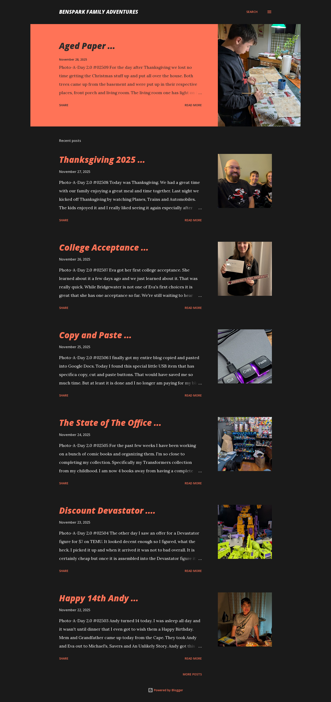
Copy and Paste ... (95, 335)
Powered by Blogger (165, 690)
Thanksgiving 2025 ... (102, 159)
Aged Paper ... (87, 46)
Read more (193, 105)
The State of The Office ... (110, 422)
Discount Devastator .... (107, 510)
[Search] (252, 11)
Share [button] (63, 105)
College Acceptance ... (104, 247)
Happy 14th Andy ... (98, 598)
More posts (192, 674)
